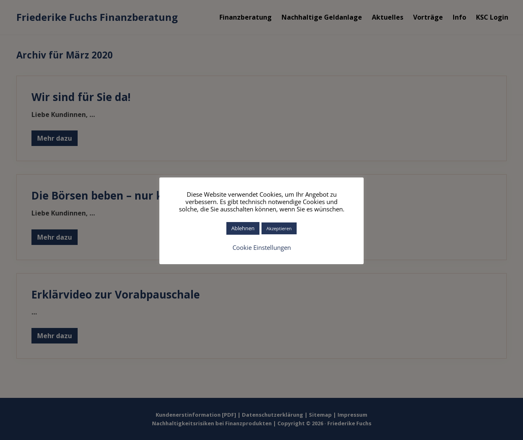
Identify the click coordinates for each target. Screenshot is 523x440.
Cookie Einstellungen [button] (261, 247)
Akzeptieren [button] (279, 228)
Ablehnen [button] (243, 228)
